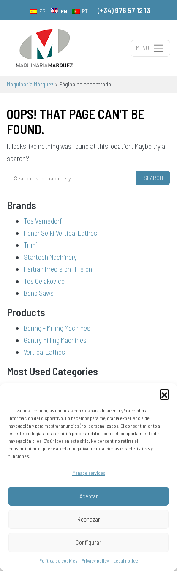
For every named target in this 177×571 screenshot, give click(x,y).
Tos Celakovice (44, 281)
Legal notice (125, 560)
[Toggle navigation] (150, 48)
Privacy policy (95, 560)
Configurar (88, 542)
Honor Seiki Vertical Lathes (60, 233)
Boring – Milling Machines (57, 327)
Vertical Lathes (44, 351)
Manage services (88, 473)
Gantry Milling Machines (55, 340)
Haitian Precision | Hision (58, 268)
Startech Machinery (50, 257)
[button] (164, 394)
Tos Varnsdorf (43, 220)
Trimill (32, 244)
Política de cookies (58, 560)
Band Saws (39, 292)
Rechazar (88, 519)
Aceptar (88, 496)
